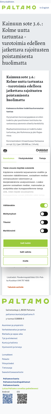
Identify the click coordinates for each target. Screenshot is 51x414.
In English (44, 7)
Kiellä (25, 261)
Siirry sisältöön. (7, 1)
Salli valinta (25, 252)
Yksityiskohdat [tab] (25, 158)
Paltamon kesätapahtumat (16, 381)
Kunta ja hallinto (10, 342)
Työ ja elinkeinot (9, 338)
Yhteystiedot (8, 363)
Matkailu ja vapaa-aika (12, 334)
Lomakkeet (7, 354)
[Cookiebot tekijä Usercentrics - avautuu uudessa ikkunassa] (36, 150)
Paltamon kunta (11, 378)
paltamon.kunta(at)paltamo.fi (18, 314)
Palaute (5, 359)
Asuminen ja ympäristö (12, 325)
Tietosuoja (7, 367)
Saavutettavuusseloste (12, 372)
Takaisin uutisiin (15, 287)
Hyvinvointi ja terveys (12, 347)
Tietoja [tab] (42, 158)
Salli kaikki (25, 243)
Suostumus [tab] (8, 158)
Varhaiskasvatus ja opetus (14, 329)
